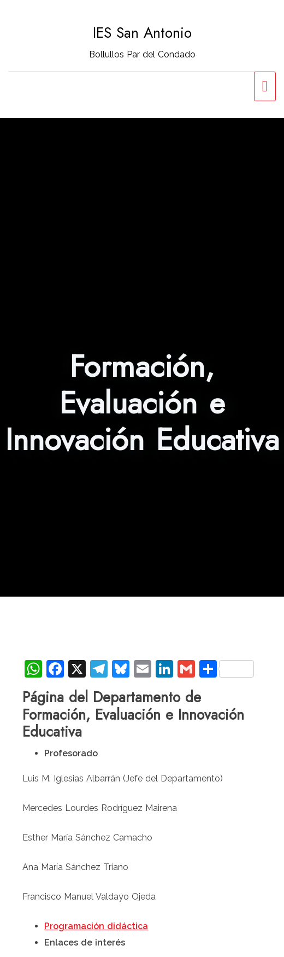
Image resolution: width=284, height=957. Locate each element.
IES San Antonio (142, 32)
